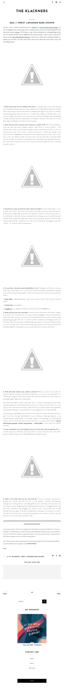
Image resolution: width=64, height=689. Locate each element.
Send (32, 680)
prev (59, 594)
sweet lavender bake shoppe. (33, 556)
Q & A (9, 556)
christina (34, 27)
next (5, 594)
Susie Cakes (8, 299)
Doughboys (8, 309)
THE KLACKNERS (32, 11)
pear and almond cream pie (21, 37)
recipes (17, 32)
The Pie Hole (9, 305)
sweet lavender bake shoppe (48, 27)
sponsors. (16, 556)
